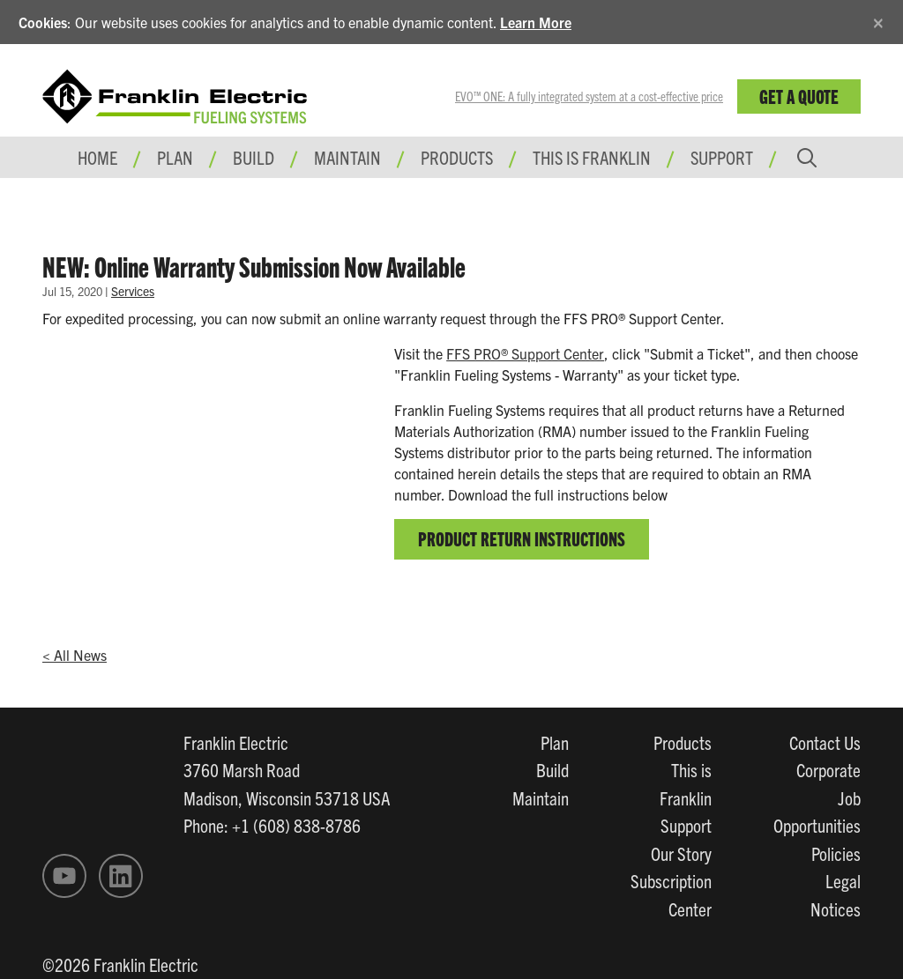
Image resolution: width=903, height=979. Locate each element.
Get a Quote (799, 95)
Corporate (828, 769)
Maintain (540, 797)
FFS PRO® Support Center (525, 353)
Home (97, 156)
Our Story (681, 853)
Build (552, 769)
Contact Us (825, 742)
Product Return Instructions (521, 538)
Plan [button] (175, 156)
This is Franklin (592, 156)
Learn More (535, 22)
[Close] (878, 20)
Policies (836, 853)
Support (721, 156)
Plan (555, 742)
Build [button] (253, 156)
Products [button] (457, 156)
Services (132, 291)
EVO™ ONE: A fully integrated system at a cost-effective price (589, 96)
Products (682, 742)
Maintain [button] (347, 156)
